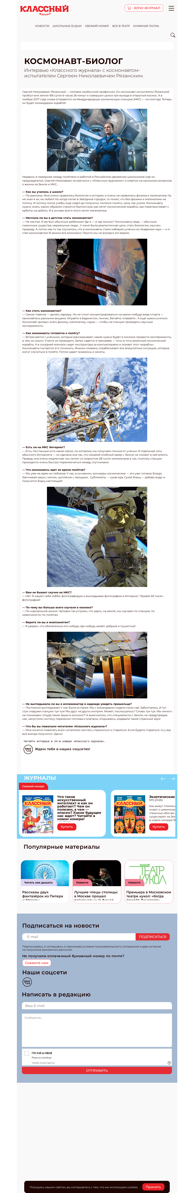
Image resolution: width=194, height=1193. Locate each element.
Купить (67, 827)
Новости (82, 882)
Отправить (97, 1071)
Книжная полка (146, 26)
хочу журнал (146, 8)
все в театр (121, 26)
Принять (153, 1187)
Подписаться (152, 937)
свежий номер (97, 26)
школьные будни (67, 26)
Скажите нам (36, 963)
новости (42, 26)
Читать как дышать (38, 882)
